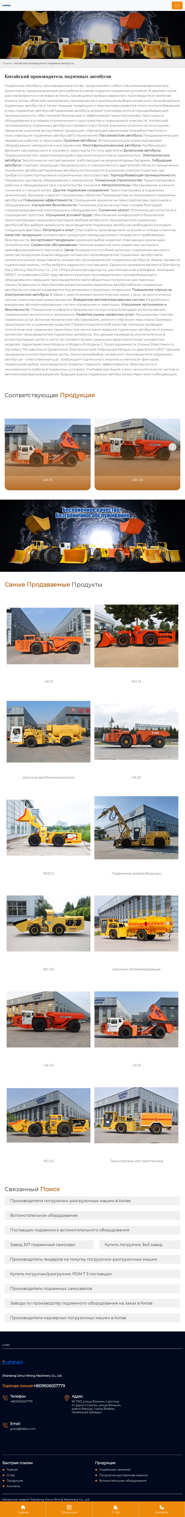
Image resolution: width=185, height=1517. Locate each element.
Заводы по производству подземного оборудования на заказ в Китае (81, 1303)
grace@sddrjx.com (23, 1429)
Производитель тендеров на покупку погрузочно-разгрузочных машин (83, 1259)
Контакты (162, 1509)
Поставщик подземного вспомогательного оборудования (69, 1230)
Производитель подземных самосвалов (51, 1288)
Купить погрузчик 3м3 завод (133, 1244)
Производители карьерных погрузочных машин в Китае (68, 1317)
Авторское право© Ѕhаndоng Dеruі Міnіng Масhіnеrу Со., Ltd (45, 1499)
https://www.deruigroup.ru (83, 270)
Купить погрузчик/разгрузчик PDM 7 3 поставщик (61, 1274)
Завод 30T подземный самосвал (42, 1244)
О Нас (116, 1509)
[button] (172, 447)
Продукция (69, 1509)
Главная (7, 63)
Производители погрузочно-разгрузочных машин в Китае (70, 1200)
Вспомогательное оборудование (44, 1215)
